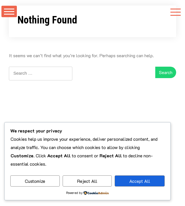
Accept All (139, 181)
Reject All (87, 181)
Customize (35, 181)
